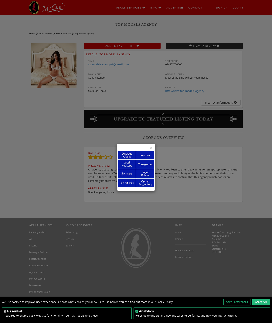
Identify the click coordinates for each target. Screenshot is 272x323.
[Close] (151, 148)
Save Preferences (237, 302)
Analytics (146, 311)
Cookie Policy (164, 302)
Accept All (261, 302)
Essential (14, 311)
